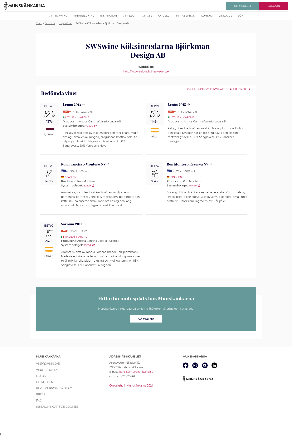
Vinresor (129, 15)
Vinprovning (58, 15)
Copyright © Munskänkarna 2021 (131, 385)
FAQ (39, 400)
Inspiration (108, 15)
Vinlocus (225, 15)
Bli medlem (45, 382)
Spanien (70, 177)
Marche (83, 117)
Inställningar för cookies (57, 406)
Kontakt (207, 15)
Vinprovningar (48, 363)
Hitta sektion (185, 15)
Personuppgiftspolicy (54, 388)
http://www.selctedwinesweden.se (146, 71)
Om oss (147, 15)
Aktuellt (164, 15)
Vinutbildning (84, 15)
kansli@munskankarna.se (136, 371)
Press (40, 394)
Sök (240, 15)
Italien (72, 117)
